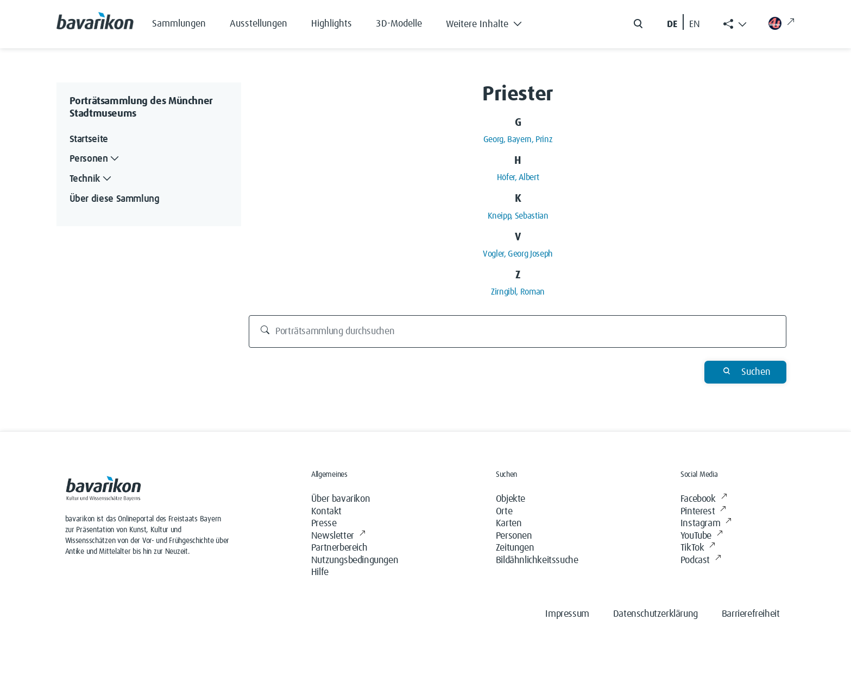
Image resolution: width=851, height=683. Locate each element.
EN (694, 24)
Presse (324, 523)
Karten (509, 523)
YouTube (701, 536)
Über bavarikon (340, 499)
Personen (514, 536)
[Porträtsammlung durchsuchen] (517, 331)
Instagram (706, 524)
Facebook (703, 499)
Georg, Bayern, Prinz (518, 139)
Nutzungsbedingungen (354, 560)
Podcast (700, 560)
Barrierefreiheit (751, 614)
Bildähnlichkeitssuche (537, 560)
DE (672, 24)
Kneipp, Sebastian (518, 216)
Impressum (567, 614)
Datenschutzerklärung (655, 614)
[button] (492, 21)
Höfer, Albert (518, 177)
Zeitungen (515, 548)
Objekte (510, 499)
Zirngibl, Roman (518, 292)
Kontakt (326, 511)
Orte (504, 511)
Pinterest (703, 512)
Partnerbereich (339, 548)
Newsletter (338, 536)
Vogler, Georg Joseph (518, 254)
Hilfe (320, 572)
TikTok (697, 548)
